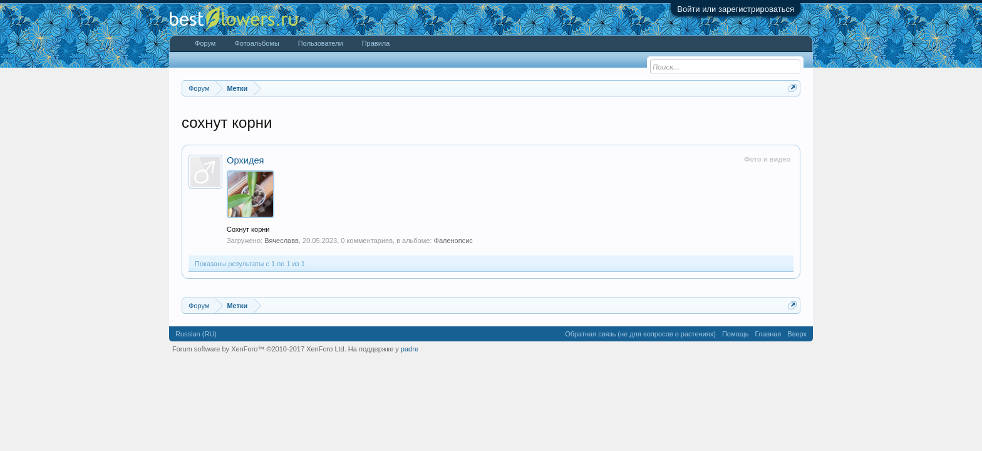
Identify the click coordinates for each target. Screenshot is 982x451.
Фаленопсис (453, 240)
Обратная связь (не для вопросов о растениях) (640, 334)
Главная (768, 334)
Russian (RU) (196, 334)
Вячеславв (281, 240)
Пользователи (320, 43)
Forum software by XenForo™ (259, 349)
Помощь (735, 334)
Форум (205, 43)
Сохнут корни (248, 229)
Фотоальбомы (256, 43)
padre (409, 349)
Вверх (797, 334)
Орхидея (245, 160)
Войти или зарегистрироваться (735, 9)
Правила (376, 43)
